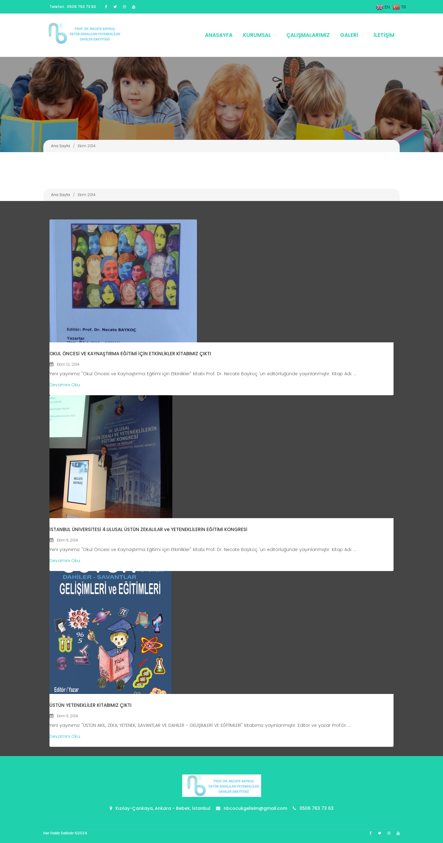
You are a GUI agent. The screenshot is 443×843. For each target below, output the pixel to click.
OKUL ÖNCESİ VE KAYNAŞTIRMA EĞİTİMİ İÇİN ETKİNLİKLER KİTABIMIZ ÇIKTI (130, 353)
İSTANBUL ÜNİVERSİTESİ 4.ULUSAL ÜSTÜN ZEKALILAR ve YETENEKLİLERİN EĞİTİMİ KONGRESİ (148, 529)
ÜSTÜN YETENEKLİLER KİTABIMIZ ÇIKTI (90, 705)
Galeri (349, 35)
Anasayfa (219, 35)
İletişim (384, 35)
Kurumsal (257, 35)
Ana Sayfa (60, 145)
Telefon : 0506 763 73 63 (72, 6)
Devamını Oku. (65, 385)
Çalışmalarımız (308, 35)
